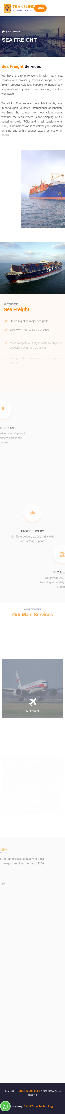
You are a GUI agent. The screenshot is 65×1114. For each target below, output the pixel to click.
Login (40, 8)
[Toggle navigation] (61, 8)
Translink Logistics (28, 1090)
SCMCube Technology (38, 1106)
